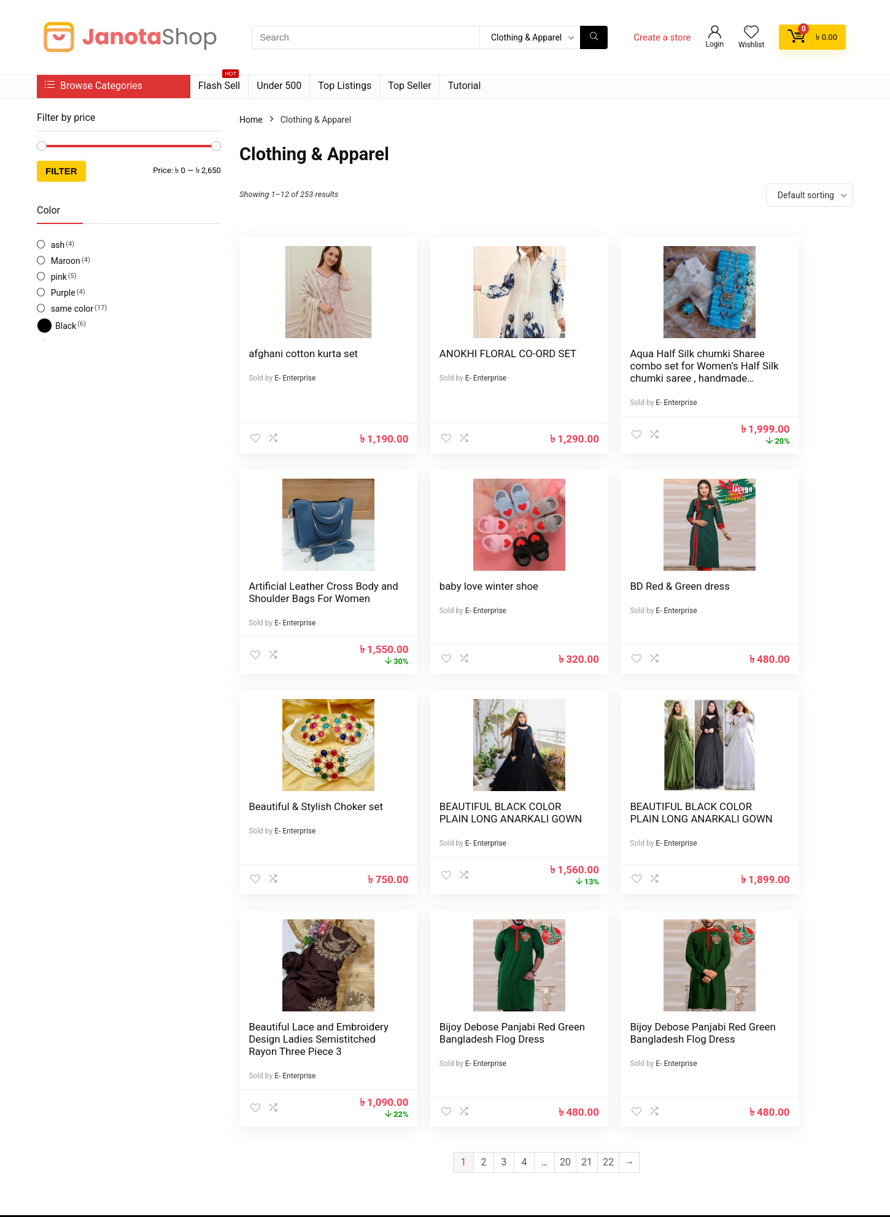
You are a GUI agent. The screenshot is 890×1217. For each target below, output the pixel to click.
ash (58, 245)
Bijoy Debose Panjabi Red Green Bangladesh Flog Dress (620, 831)
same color (72, 309)
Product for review (352, 1069)
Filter (61, 171)
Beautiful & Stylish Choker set (603, 592)
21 (586, 954)
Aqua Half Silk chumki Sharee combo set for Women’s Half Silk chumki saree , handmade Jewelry (612, 378)
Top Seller (409, 85)
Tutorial (464, 85)
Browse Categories (93, 85)
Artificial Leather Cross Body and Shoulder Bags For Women (774, 365)
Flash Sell (219, 83)
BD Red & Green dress (455, 586)
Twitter (161, 1107)
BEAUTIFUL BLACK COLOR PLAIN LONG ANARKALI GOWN (764, 598)
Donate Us (469, 1103)
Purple (63, 293)
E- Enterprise (294, 378)
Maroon (65, 261)
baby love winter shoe (298, 586)
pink (59, 277)
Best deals (337, 1103)
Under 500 (279, 85)
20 (565, 954)
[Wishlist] (751, 33)
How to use (471, 1086)
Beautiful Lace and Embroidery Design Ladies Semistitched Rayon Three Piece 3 (451, 837)
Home (251, 120)
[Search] (594, 37)
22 (608, 954)
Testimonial (472, 1069)
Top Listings (344, 85)
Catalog (332, 1121)
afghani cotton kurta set (303, 353)
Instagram (125, 1107)
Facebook (83, 1107)
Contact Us (338, 1086)
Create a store (662, 37)
